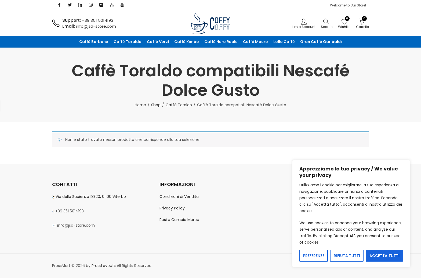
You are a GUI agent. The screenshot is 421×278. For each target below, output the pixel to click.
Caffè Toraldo (179, 105)
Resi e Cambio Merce (179, 219)
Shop (156, 105)
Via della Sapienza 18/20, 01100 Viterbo (90, 196)
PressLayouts (104, 265)
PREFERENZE (313, 255)
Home (140, 105)
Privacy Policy (172, 208)
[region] (351, 213)
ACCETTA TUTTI (384, 255)
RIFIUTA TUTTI (347, 255)
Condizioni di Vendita (179, 196)
